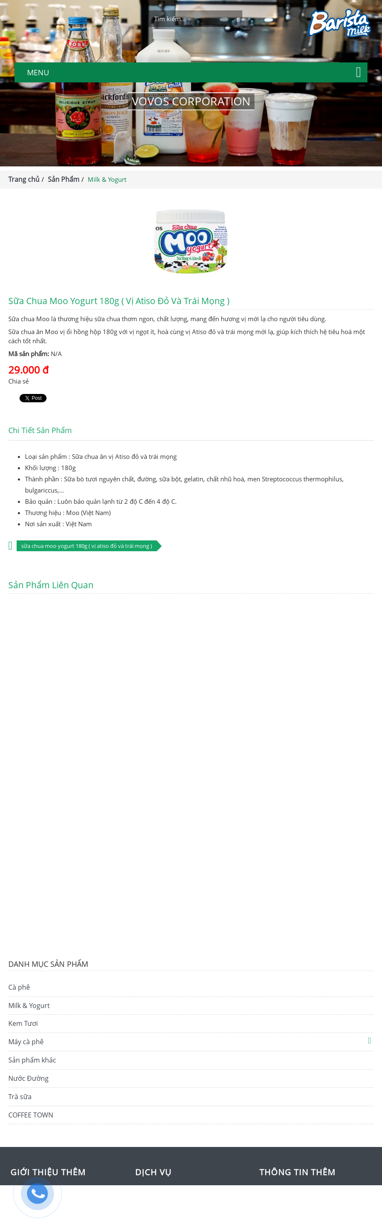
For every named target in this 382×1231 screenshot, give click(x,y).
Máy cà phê (26, 1041)
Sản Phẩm (63, 179)
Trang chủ (23, 179)
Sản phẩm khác (32, 1060)
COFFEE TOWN (30, 1115)
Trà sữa (20, 1096)
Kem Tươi (23, 1023)
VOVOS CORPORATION (191, 101)
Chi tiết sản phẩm (40, 430)
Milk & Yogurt (29, 1005)
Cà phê (19, 987)
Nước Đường (28, 1078)
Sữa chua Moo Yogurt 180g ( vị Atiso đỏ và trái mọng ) (86, 546)
